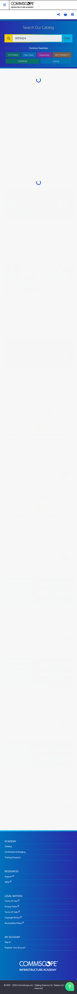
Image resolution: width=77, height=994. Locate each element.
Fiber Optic (29, 54)
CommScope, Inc (25, 985)
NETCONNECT (62, 54)
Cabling (56, 61)
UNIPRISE (22, 61)
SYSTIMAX (13, 54)
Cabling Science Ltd (43, 985)
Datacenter (44, 54)
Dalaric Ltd (59, 985)
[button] (4, 5)
